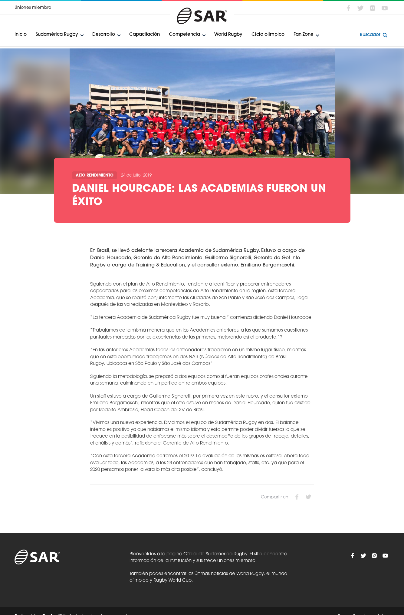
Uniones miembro (33, 7)
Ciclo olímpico (267, 34)
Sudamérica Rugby (57, 34)
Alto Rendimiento (94, 175)
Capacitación (144, 34)
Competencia (184, 34)
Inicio (21, 34)
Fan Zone (304, 34)
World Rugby (228, 34)
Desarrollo (103, 34)
